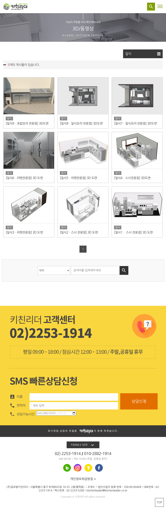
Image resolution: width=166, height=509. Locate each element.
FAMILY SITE (83, 445)
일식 (142, 53)
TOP (159, 502)
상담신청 (138, 401)
